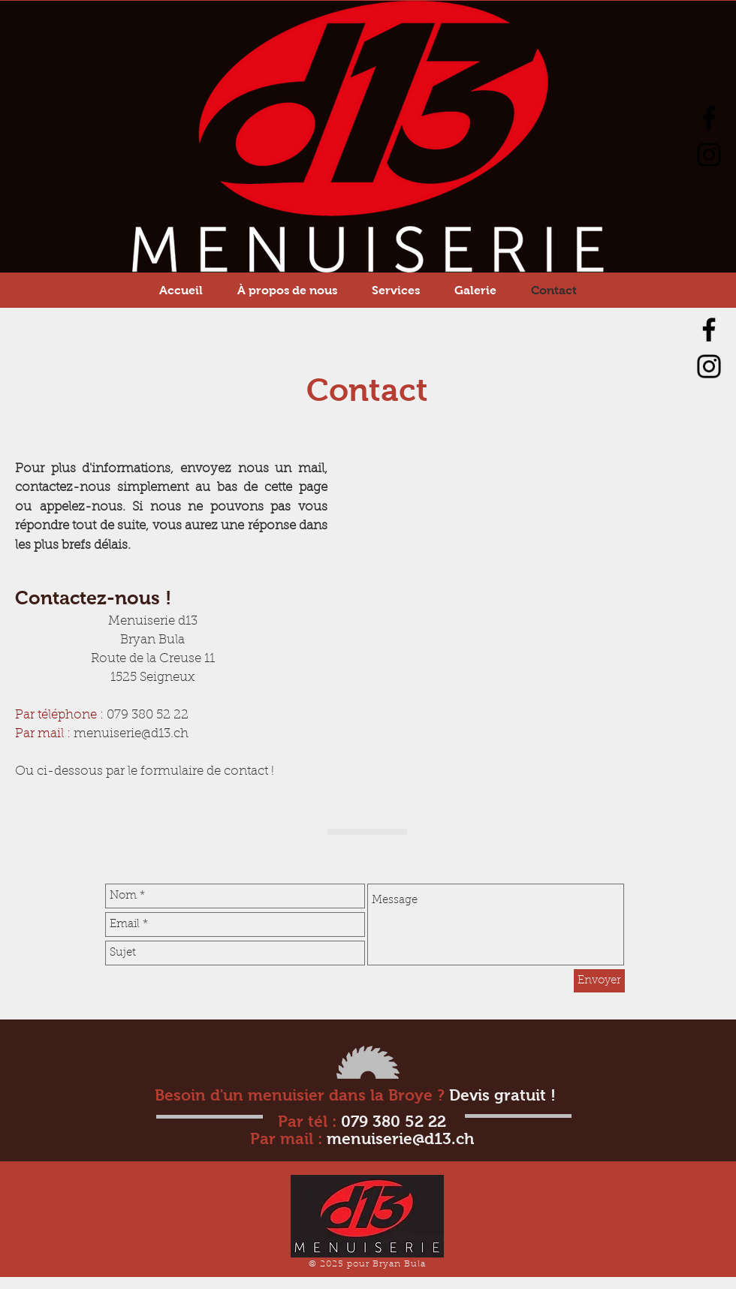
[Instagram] (709, 154)
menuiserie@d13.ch (131, 734)
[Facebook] (709, 118)
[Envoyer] (599, 980)
